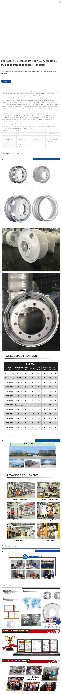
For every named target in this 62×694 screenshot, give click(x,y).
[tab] (31, 91)
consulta (6, 81)
